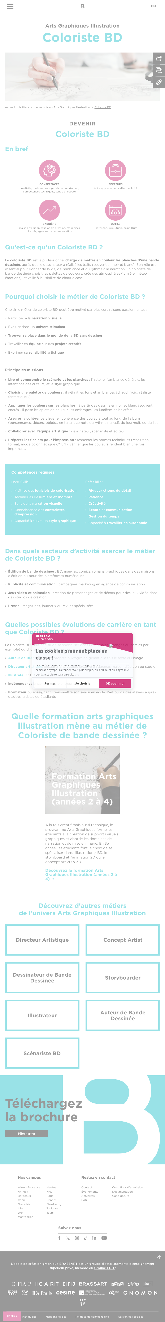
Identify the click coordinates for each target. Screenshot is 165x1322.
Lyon (21, 1212)
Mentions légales (56, 1316)
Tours (50, 1212)
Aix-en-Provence (29, 1187)
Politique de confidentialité (92, 1316)
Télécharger (26, 1133)
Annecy (23, 1191)
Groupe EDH (104, 1268)
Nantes (51, 1187)
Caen (21, 1200)
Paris (50, 1195)
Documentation (122, 1191)
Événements (89, 1191)
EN (153, 6)
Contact (86, 1187)
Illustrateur (17, 675)
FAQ (84, 1200)
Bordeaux (24, 1195)
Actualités (88, 1195)
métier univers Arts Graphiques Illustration (62, 107)
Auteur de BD (20, 658)
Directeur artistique (25, 667)
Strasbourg (54, 1204)
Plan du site (29, 1316)
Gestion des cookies (130, 1316)
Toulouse (52, 1208)
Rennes (51, 1200)
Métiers (24, 107)
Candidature (120, 1195)
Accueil (10, 107)
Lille (20, 1208)
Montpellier (25, 1216)
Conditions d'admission (127, 1187)
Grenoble (24, 1204)
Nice (49, 1191)
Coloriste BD (103, 107)
